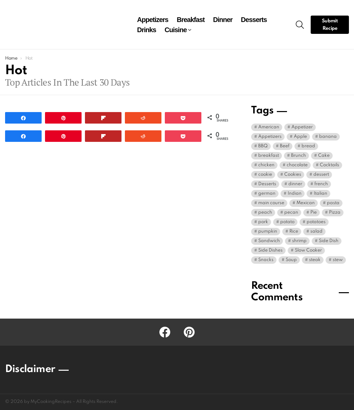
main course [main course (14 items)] (271, 203)
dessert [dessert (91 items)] (321, 174)
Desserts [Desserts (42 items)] (267, 184)
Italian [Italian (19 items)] (320, 193)
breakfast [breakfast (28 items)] (268, 155)
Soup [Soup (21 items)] (291, 260)
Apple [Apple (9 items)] (300, 136)
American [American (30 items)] (268, 127)
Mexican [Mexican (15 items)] (305, 203)
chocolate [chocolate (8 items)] (297, 165)
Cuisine (175, 30)
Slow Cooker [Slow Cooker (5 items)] (308, 250)
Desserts (254, 19)
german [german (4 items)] (266, 193)
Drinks (146, 30)
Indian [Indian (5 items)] (295, 193)
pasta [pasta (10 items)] (333, 203)
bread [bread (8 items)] (308, 146)
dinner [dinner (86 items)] (295, 184)
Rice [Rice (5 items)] (293, 231)
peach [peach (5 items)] (265, 212)
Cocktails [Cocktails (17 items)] (329, 165)
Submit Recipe (330, 25)
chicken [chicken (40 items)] (266, 165)
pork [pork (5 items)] (263, 222)
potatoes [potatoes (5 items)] (316, 222)
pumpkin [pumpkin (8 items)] (267, 231)
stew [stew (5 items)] (338, 260)
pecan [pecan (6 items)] (291, 212)
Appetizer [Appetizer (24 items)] (302, 127)
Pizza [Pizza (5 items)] (334, 212)
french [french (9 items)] (321, 184)
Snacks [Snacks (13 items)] (265, 260)
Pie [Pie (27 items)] (313, 212)
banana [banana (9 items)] (328, 136)
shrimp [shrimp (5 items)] (299, 241)
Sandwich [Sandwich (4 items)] (269, 241)
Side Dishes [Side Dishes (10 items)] (270, 250)
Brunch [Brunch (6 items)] (298, 155)
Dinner (222, 19)
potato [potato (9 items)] (287, 222)
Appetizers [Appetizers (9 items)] (270, 136)
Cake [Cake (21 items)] (324, 155)
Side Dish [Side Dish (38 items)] (328, 241)
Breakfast (190, 19)
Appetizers (152, 19)
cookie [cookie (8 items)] (265, 174)
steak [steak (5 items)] (314, 260)
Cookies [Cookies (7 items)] (292, 174)
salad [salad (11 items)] (316, 231)
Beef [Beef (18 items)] (284, 146)
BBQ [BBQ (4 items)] (263, 146)
